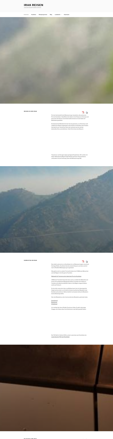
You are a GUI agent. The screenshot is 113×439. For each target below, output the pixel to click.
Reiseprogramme (43, 14)
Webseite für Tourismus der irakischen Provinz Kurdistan (66, 276)
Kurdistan (33, 14)
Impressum (66, 14)
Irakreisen (26, 14)
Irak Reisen (33, 5)
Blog (51, 14)
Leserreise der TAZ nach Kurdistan (60, 337)
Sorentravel (54, 300)
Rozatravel (54, 302)
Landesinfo (58, 14)
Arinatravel (54, 304)
